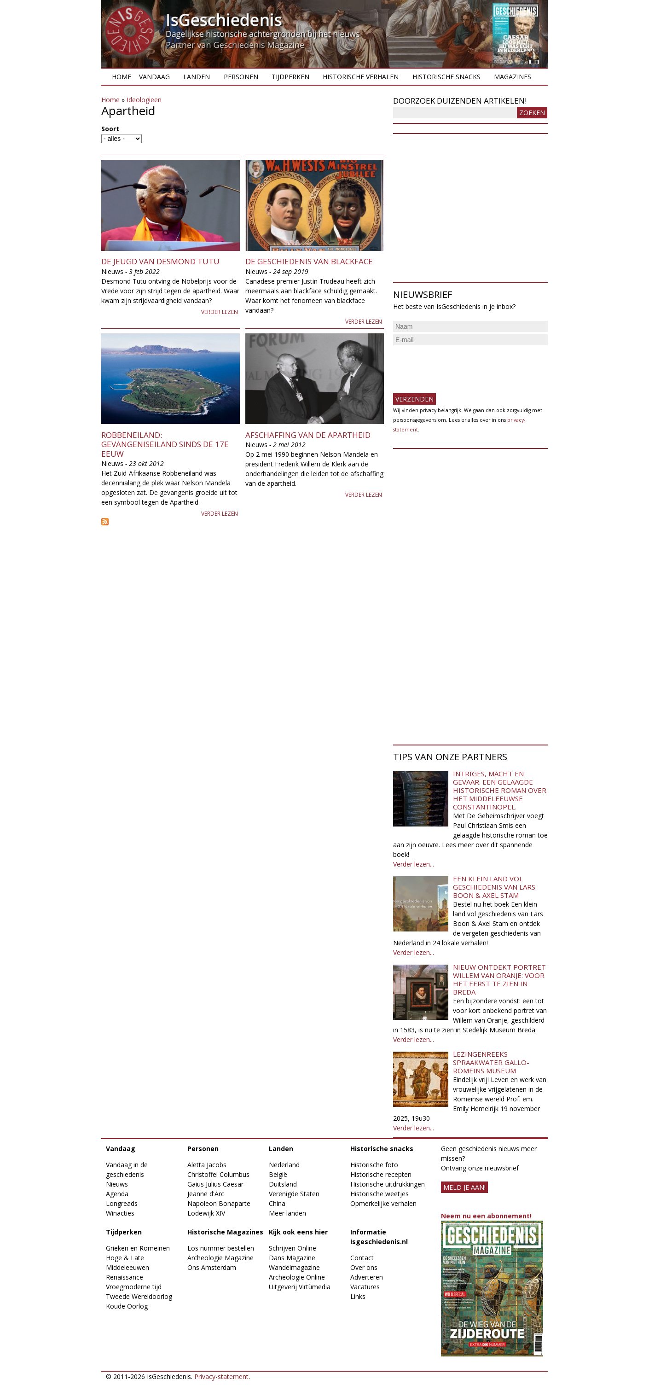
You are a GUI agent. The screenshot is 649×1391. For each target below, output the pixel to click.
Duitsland (283, 1184)
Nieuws (117, 1184)
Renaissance (124, 1277)
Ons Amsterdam (211, 1267)
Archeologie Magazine (220, 1257)
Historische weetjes (379, 1193)
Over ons (363, 1267)
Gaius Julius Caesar (215, 1184)
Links (357, 1296)
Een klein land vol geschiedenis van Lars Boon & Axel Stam (494, 887)
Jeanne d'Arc (205, 1193)
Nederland (284, 1164)
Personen (241, 76)
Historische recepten (380, 1174)
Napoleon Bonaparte (218, 1203)
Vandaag (154, 76)
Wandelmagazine (294, 1267)
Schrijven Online (292, 1248)
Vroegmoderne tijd (134, 1286)
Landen (196, 76)
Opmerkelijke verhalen (383, 1203)
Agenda (117, 1193)
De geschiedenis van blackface (309, 261)
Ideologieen (144, 99)
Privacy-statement (221, 1376)
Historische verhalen (361, 76)
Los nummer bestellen (220, 1248)
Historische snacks (446, 76)
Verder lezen (219, 312)
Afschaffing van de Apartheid (308, 435)
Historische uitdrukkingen (387, 1184)
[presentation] (463, 366)
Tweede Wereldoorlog (139, 1296)
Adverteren (366, 1277)
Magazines (512, 76)
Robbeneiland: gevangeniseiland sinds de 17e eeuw (165, 444)
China (277, 1203)
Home (121, 76)
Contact (362, 1257)
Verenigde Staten (294, 1193)
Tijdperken (290, 76)
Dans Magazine (292, 1257)
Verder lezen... (413, 864)
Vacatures (365, 1286)
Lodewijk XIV (206, 1213)
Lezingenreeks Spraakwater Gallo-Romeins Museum (491, 1062)
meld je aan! (464, 1187)
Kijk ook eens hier (298, 1232)
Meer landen (287, 1213)
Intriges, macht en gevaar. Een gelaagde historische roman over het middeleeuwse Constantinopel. (499, 790)
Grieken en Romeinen (138, 1248)
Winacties (120, 1213)
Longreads (122, 1203)
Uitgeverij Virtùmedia (299, 1286)
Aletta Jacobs (206, 1164)
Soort (110, 128)
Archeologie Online (297, 1277)
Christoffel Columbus (218, 1174)
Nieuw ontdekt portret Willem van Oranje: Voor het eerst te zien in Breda (499, 979)
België (278, 1174)
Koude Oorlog (127, 1306)
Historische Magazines (225, 1232)
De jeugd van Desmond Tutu (160, 261)
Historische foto (374, 1164)
